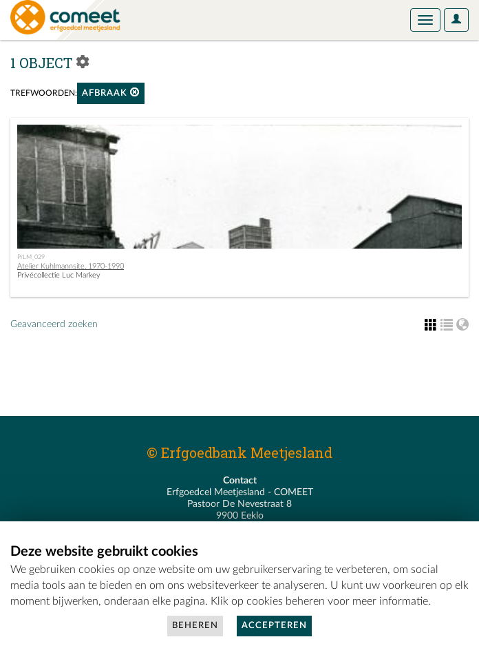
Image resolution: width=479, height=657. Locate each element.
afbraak (111, 92)
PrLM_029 (31, 256)
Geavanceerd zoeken (54, 324)
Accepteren (274, 625)
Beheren (195, 625)
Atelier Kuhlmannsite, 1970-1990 (70, 266)
